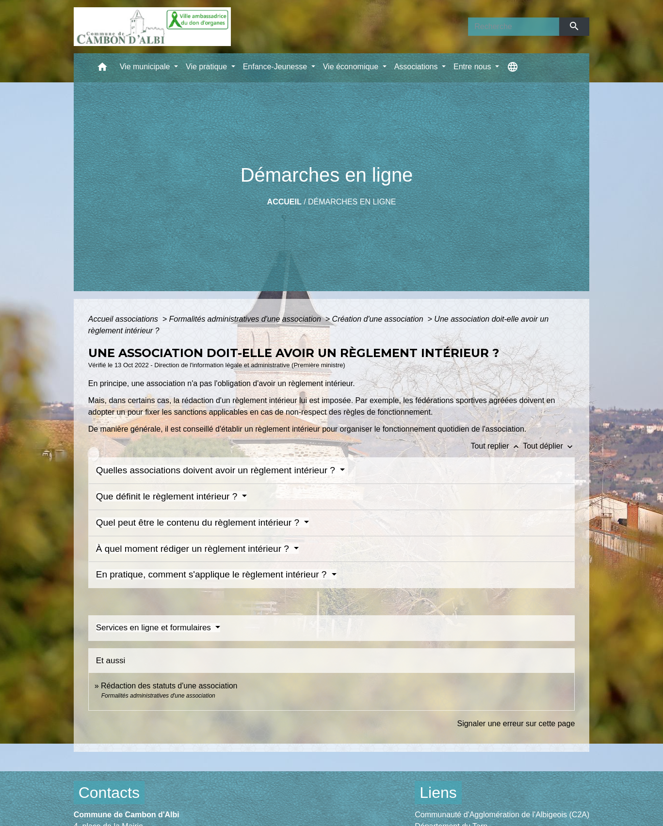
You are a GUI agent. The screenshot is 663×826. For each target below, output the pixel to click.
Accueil (284, 202)
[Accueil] (152, 26)
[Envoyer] (574, 26)
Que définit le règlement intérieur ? (168, 496)
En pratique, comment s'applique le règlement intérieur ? (212, 574)
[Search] (513, 26)
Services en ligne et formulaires (154, 627)
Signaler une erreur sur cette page (516, 723)
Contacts (109, 792)
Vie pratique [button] (207, 66)
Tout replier (496, 446)
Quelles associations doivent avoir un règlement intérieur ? (217, 470)
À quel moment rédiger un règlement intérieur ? (193, 549)
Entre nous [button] (473, 66)
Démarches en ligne (352, 202)
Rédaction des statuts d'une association (169, 686)
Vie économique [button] (352, 66)
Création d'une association (379, 319)
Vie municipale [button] (146, 66)
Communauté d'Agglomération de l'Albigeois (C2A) (502, 814)
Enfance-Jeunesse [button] (276, 66)
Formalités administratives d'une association (246, 319)
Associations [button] (417, 66)
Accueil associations (124, 319)
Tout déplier (549, 446)
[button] (102, 69)
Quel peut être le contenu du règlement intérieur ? (199, 522)
